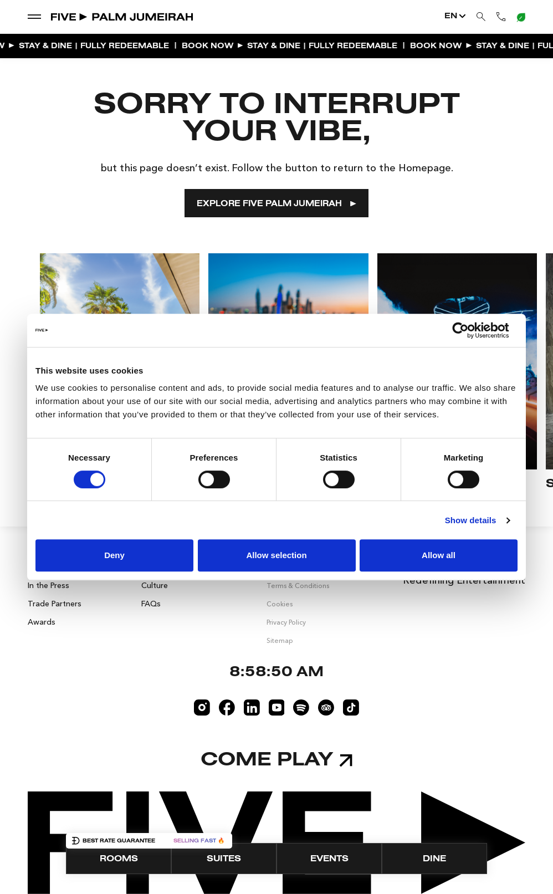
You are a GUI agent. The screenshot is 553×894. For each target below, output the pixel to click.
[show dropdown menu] (34, 16)
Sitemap (280, 640)
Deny (114, 555)
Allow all (438, 555)
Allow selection (276, 555)
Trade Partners (54, 604)
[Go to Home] (122, 17)
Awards (41, 622)
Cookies (280, 604)
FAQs (151, 604)
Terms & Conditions (298, 585)
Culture (154, 585)
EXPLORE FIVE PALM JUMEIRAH (276, 204)
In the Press (48, 585)
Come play (276, 760)
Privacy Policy (286, 622)
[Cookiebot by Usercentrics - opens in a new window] (469, 330)
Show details (470, 520)
